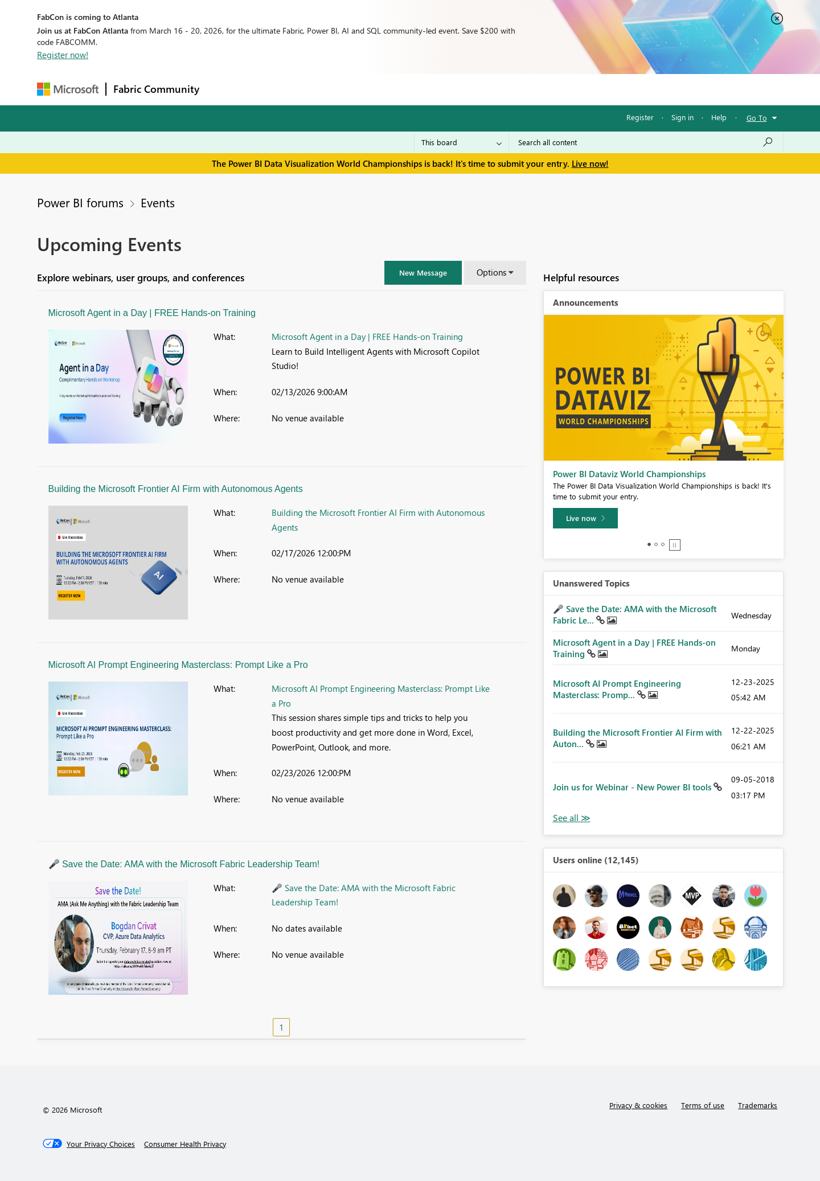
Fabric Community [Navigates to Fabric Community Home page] (156, 89)
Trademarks (757, 1105)
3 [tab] (663, 544)
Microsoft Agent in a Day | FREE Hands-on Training (152, 313)
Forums (225, 89)
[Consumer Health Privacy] (185, 1144)
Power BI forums (80, 202)
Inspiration (275, 89)
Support (515, 89)
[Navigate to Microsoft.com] (68, 89)
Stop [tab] (674, 545)
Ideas (322, 89)
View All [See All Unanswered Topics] (572, 818)
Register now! (62, 54)
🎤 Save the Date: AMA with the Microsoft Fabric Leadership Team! (184, 864)
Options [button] (491, 272)
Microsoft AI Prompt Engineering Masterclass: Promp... (617, 689)
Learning (467, 89)
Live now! (590, 163)
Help (719, 117)
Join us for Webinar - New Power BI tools (633, 787)
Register (640, 117)
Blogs (424, 89)
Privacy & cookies (638, 1105)
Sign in (682, 117)
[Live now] (585, 518)
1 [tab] (649, 544)
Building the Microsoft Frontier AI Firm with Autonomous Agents (175, 489)
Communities (372, 89)
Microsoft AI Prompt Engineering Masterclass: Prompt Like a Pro (178, 665)
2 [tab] (656, 544)
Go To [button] (757, 117)
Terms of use (702, 1105)
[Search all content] (646, 142)
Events (158, 202)
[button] (423, 273)
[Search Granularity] (462, 142)
